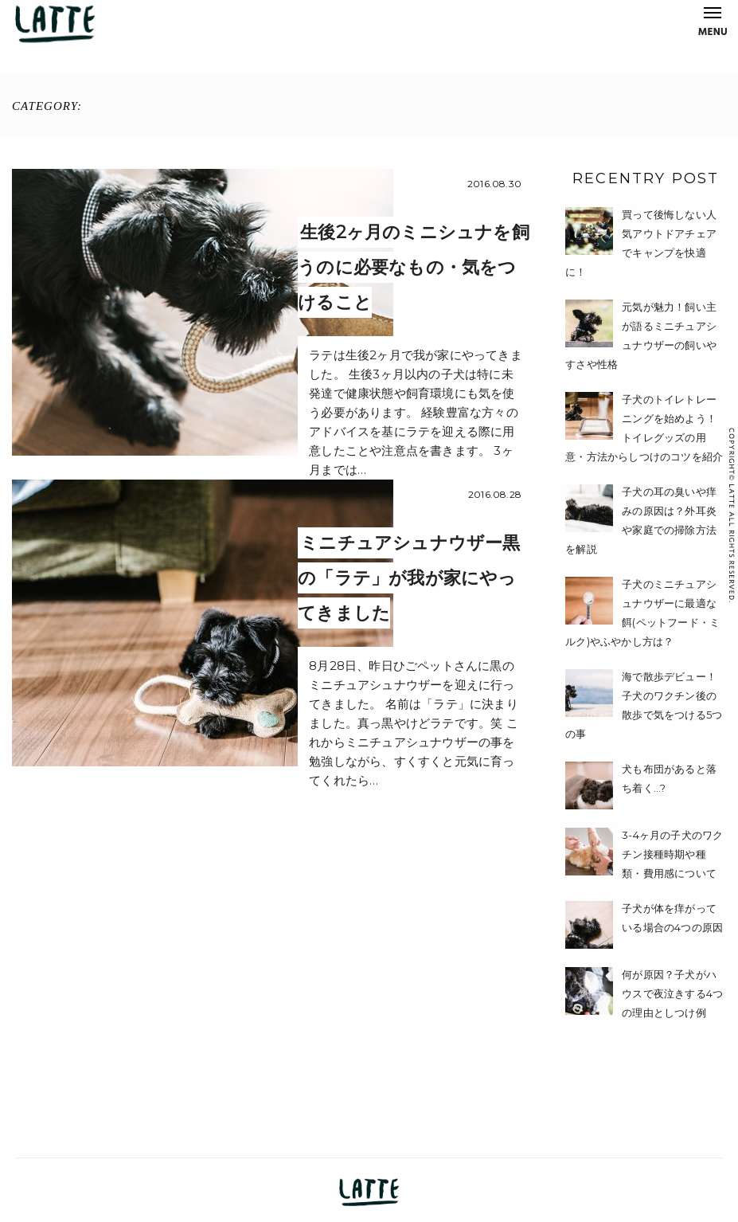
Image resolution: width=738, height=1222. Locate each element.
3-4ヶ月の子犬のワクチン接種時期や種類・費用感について (672, 853)
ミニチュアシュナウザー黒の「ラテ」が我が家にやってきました (409, 578)
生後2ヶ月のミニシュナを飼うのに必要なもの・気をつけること (413, 267)
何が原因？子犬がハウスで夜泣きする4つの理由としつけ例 (672, 993)
